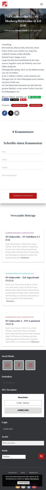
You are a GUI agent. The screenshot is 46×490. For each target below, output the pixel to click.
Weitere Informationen (32, 479)
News (23, 473)
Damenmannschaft (19, 105)
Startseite (12, 473)
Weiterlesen (25, 258)
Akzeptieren (23, 483)
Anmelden (8, 429)
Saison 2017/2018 (28, 233)
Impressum (33, 473)
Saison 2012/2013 (36, 105)
